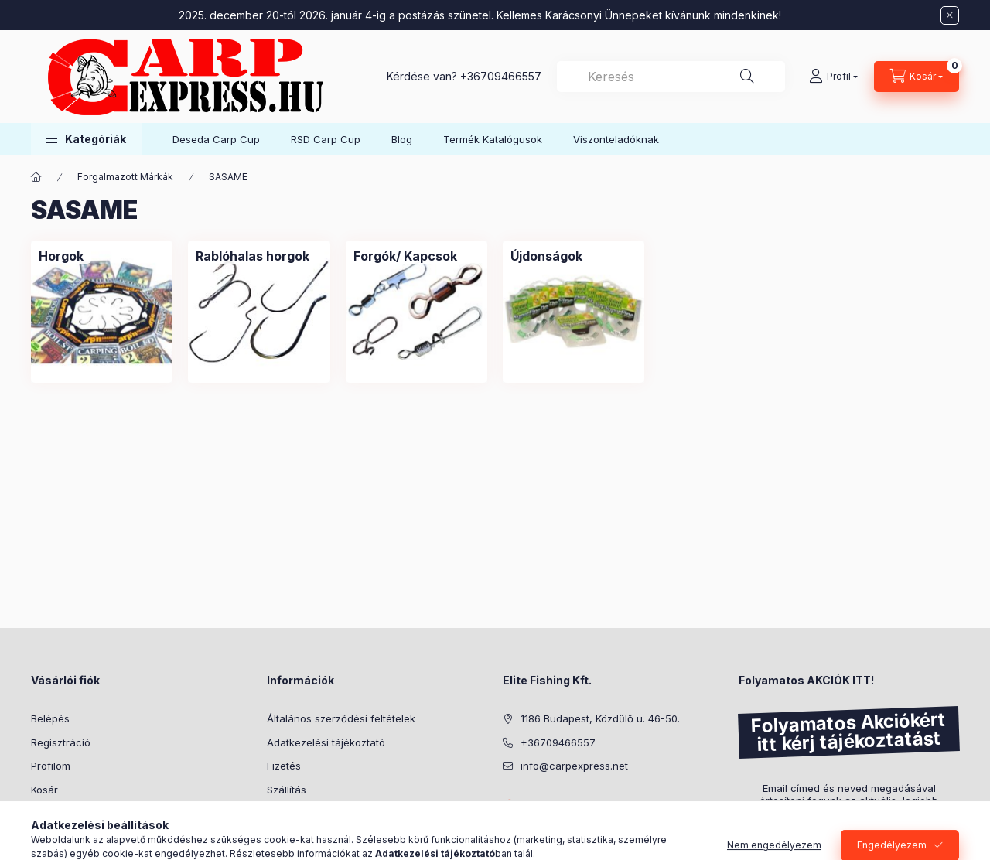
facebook (507, 805)
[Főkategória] (36, 177)
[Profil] (833, 76)
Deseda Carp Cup (216, 139)
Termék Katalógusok (492, 139)
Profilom (50, 765)
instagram (538, 805)
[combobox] (671, 76)
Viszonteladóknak (616, 139)
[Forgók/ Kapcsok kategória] (405, 256)
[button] (86, 139)
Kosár (44, 789)
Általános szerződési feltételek (341, 718)
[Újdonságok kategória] (546, 256)
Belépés (50, 718)
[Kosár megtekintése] (916, 76)
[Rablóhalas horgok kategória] (252, 256)
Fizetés (284, 765)
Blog (401, 139)
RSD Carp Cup (325, 139)
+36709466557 (500, 76)
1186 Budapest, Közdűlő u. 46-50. (600, 718)
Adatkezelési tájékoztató (326, 742)
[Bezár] (949, 15)
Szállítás (286, 789)
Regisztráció (60, 742)
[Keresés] (747, 76)
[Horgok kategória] (61, 256)
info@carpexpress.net (574, 765)
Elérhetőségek (301, 813)
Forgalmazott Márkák (125, 177)
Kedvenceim (60, 813)
